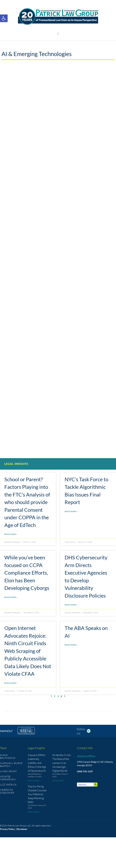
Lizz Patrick (8, 784)
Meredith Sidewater (7, 791)
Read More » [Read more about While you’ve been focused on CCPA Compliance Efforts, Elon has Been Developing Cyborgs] (10, 597)
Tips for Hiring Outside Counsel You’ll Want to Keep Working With (37, 794)
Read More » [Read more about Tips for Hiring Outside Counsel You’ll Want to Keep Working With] (34, 812)
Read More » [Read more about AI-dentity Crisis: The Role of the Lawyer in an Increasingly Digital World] (58, 781)
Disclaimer (22, 829)
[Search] (95, 784)
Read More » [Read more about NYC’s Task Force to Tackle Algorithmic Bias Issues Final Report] (71, 511)
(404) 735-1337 (85, 771)
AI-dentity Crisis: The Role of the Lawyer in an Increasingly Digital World (61, 762)
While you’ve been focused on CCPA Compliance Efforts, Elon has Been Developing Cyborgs (26, 572)
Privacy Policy (7, 829)
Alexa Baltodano (8, 756)
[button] (58, 34)
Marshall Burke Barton (11, 764)
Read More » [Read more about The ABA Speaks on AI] (71, 645)
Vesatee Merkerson (8, 778)
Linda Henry (8, 771)
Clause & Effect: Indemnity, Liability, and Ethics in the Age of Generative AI (37, 762)
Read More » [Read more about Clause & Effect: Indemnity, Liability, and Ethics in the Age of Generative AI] (34, 781)
